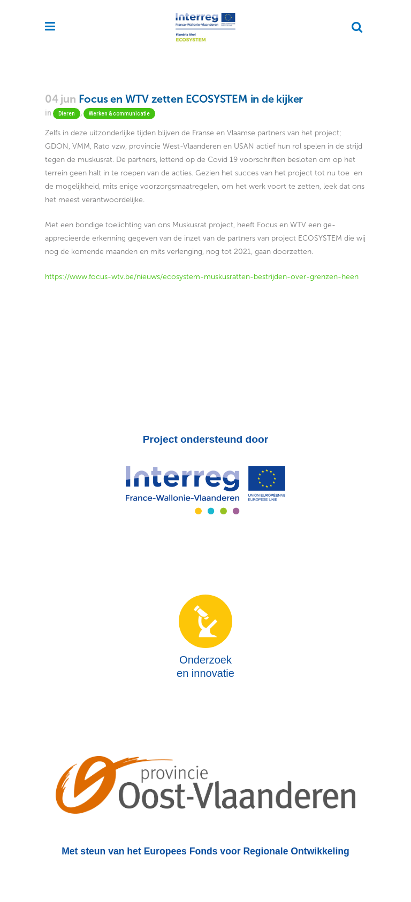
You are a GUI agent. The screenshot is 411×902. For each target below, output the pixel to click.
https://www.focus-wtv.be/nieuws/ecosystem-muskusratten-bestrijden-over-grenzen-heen (202, 276)
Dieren (66, 114)
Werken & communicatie (119, 114)
